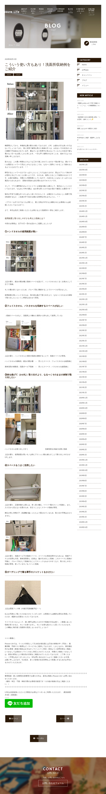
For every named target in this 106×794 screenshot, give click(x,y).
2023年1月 (83, 296)
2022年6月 (83, 327)
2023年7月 (83, 280)
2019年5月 (83, 498)
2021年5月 (83, 379)
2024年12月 (83, 213)
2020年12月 (83, 399)
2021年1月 (83, 394)
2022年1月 (83, 342)
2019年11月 (83, 467)
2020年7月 (83, 425)
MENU (47, 11)
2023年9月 (83, 270)
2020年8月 (83, 420)
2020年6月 (83, 430)
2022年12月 (83, 301)
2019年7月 (83, 487)
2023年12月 (83, 259)
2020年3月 (83, 446)
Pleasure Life (15, 10)
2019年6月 (83, 493)
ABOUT (30, 11)
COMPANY (66, 10)
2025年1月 (83, 208)
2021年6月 (83, 373)
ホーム (11, 45)
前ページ (13, 720)
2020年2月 (83, 451)
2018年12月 (83, 524)
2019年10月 (83, 472)
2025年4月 (83, 197)
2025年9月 (83, 176)
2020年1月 (83, 456)
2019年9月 (83, 477)
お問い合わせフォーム (53, 783)
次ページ (64, 720)
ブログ (18, 45)
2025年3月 (83, 202)
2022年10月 (83, 311)
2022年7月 (83, 322)
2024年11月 (83, 218)
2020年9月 (83, 415)
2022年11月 (83, 306)
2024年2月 (83, 249)
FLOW (39, 11)
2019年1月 (83, 518)
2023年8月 (83, 275)
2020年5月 (83, 436)
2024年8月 (83, 233)
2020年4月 (83, 441)
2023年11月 (83, 265)
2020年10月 (83, 410)
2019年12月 (83, 461)
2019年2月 (83, 513)
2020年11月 (83, 404)
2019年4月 (83, 503)
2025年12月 (83, 166)
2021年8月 (83, 363)
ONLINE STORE (97, 12)
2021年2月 (83, 389)
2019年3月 (83, 508)
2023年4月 (83, 290)
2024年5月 (83, 244)
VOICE (56, 11)
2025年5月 (83, 192)
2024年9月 (83, 228)
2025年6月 (83, 187)
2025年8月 (83, 182)
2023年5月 (83, 285)
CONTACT (86, 11)
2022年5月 (83, 332)
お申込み (85, 71)
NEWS (84, 66)
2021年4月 (83, 384)
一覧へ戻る (38, 740)
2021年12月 (83, 347)
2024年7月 (83, 239)
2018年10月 (83, 529)
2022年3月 (83, 337)
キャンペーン (87, 77)
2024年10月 (83, 223)
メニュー (85, 87)
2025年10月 (83, 171)
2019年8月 (83, 482)
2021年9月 (83, 358)
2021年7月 (83, 368)
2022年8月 (83, 316)
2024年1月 (83, 254)
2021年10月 (83, 353)
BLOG (76, 10)
